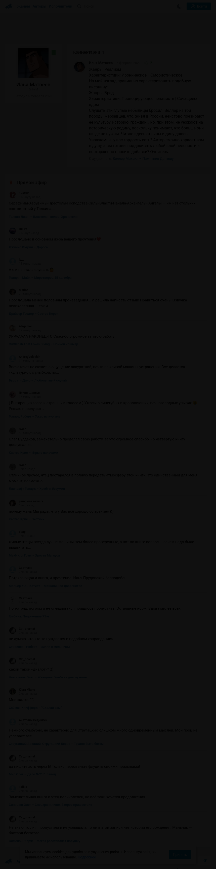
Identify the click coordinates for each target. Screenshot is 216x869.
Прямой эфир (32, 182)
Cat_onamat (22, 629)
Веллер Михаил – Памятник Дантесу (143, 159)
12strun (19, 193)
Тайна (18, 787)
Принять (180, 855)
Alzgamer (20, 326)
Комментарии (88, 52)
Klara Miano (22, 690)
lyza (16, 260)
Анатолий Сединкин (28, 720)
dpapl (17, 532)
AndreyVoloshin (24, 357)
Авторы (40, 6)
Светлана (20, 568)
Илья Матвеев (101, 63)
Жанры (23, 6)
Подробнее (87, 857)
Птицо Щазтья (24, 393)
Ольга (18, 229)
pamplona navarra (26, 501)
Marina (18, 290)
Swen (17, 429)
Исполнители (60, 6)
